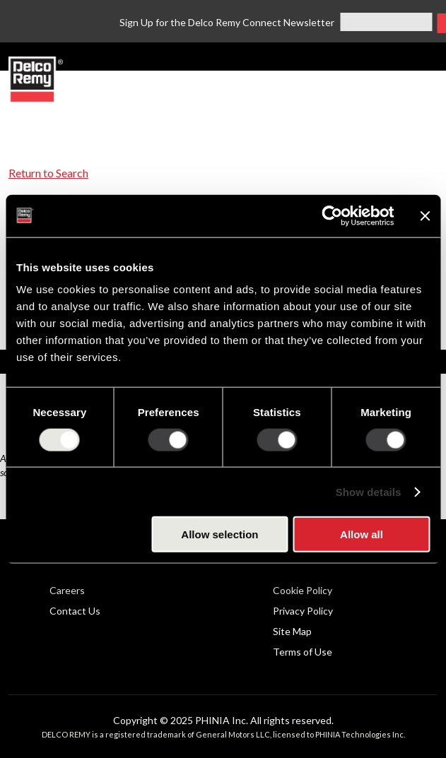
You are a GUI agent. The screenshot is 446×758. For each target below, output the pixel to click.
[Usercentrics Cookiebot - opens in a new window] (332, 215)
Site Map (292, 631)
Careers (67, 590)
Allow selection (219, 534)
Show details (368, 491)
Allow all (361, 534)
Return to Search (48, 172)
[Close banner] (425, 215)
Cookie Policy (302, 590)
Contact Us (74, 611)
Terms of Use (302, 652)
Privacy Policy (303, 611)
